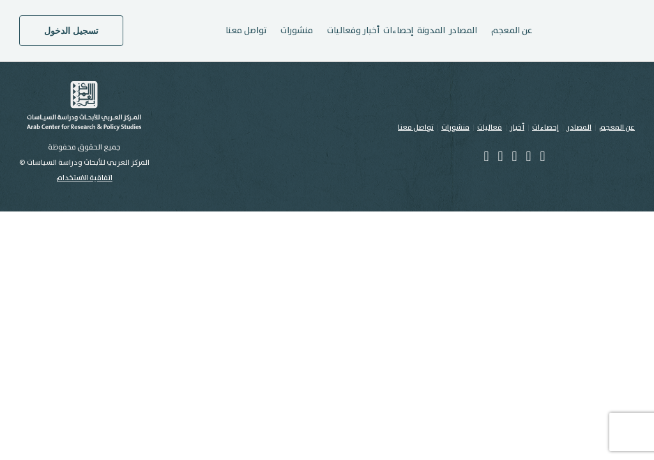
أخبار (517, 127)
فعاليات (489, 127)
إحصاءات (398, 31)
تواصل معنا (245, 31)
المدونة (431, 31)
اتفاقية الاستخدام (84, 178)
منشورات (455, 127)
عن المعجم (617, 127)
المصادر (463, 31)
